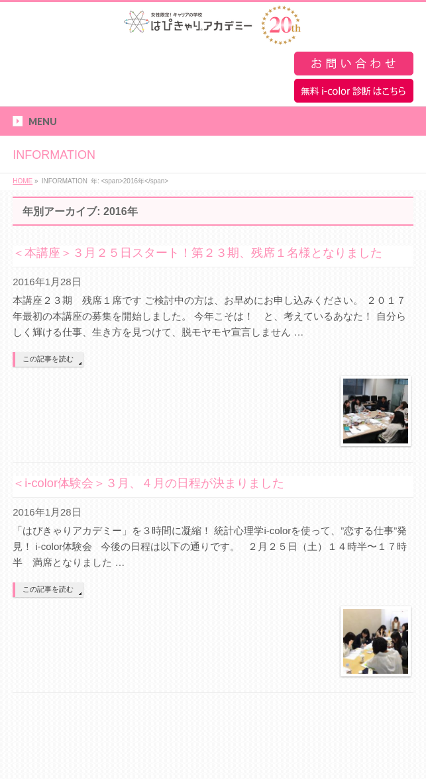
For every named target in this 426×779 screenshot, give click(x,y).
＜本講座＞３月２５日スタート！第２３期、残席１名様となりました (197, 252)
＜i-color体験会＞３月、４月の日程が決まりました (148, 483)
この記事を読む (48, 359)
